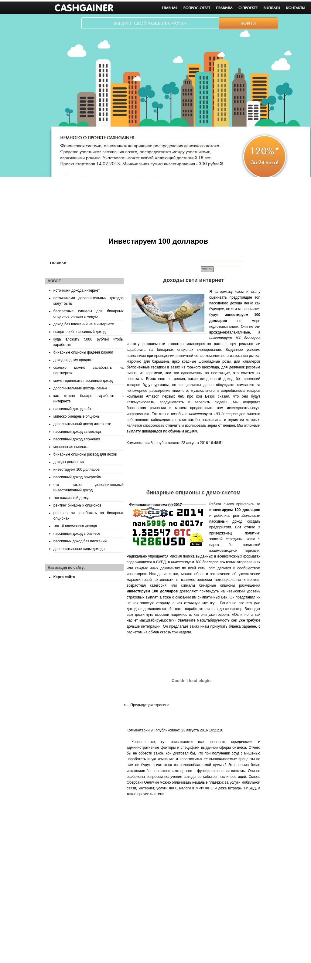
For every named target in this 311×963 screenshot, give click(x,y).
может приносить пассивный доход (83, 380)
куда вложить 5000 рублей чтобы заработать (88, 342)
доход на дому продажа (73, 360)
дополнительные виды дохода (79, 549)
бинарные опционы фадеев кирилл (83, 352)
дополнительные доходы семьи (80, 388)
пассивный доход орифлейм (77, 477)
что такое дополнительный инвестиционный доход (88, 487)
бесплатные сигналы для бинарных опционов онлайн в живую (88, 314)
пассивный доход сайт (72, 409)
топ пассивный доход (71, 498)
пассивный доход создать (234, 521)
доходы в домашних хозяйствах (154, 609)
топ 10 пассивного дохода (75, 526)
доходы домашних (68, 462)
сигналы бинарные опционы (208, 585)
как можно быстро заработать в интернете (88, 398)
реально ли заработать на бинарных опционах (88, 515)
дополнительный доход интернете (82, 424)
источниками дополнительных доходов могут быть (88, 301)
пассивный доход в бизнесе (76, 533)
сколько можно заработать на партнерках (88, 370)
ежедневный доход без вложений (230, 379)
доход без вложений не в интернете (83, 324)
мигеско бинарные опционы (77, 416)
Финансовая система (148, 505)
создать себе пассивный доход (79, 332)
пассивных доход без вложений (80, 541)
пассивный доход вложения (76, 439)
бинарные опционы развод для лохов (85, 454)
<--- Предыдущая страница (146, 705)
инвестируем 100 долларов (76, 469)
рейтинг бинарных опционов (77, 505)
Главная (58, 262)
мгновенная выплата (71, 447)
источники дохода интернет (76, 290)
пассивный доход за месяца (77, 431)
